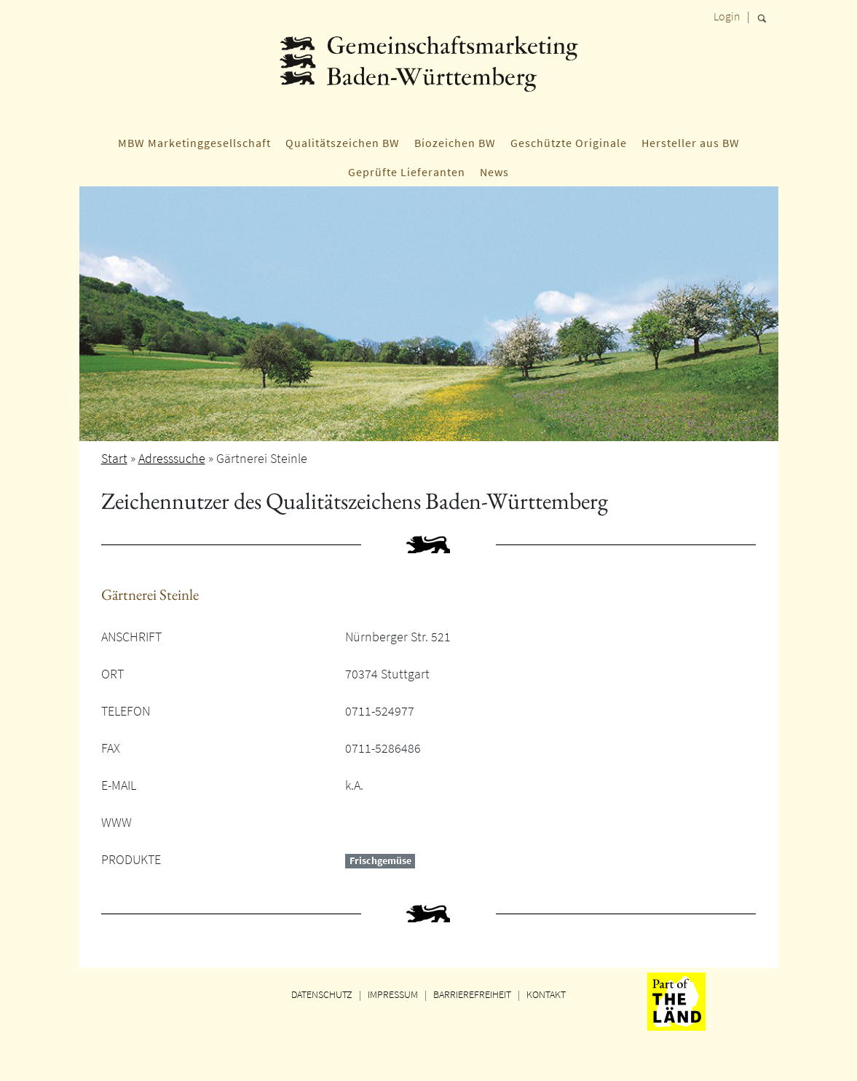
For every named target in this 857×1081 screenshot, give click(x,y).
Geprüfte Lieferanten (406, 172)
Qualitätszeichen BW (342, 142)
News (494, 172)
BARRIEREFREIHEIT (472, 994)
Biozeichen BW (455, 142)
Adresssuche (171, 458)
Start (114, 458)
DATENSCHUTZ (321, 994)
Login (727, 16)
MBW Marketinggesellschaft (194, 142)
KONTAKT (546, 994)
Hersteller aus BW (690, 142)
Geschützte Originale (568, 142)
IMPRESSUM (393, 994)
